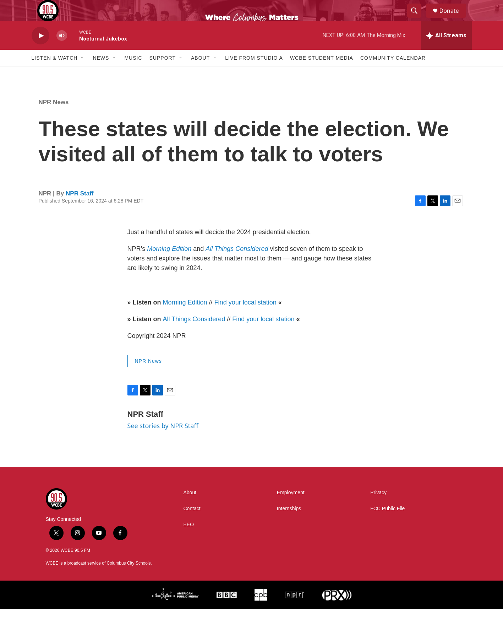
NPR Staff (79, 209)
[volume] (62, 52)
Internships (289, 524)
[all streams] (446, 51)
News (101, 74)
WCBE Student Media (321, 74)
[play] (40, 52)
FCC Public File (387, 524)
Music (133, 74)
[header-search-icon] (418, 19)
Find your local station (245, 318)
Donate (454, 18)
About (200, 74)
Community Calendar (393, 74)
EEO (189, 540)
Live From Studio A (254, 74)
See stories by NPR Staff (162, 441)
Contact (192, 524)
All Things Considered (194, 335)
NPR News (54, 118)
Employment (291, 508)
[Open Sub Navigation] (83, 74)
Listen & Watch (55, 74)
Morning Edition (185, 318)
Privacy (378, 508)
